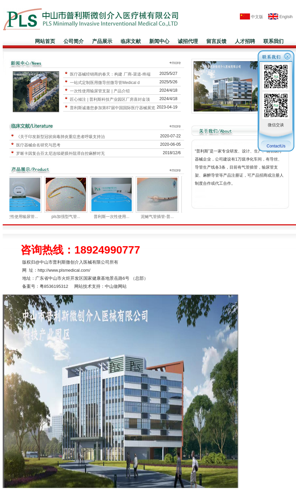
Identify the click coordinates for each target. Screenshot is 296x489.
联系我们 (273, 41)
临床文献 (131, 41)
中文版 (251, 16)
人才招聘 (245, 41)
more (176, 62)
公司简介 (74, 41)
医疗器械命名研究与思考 (38, 145)
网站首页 (45, 41)
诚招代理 (188, 41)
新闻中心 (159, 41)
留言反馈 (216, 41)
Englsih (278, 16)
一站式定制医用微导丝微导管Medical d (104, 82)
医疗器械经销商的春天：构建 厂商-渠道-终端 (110, 74)
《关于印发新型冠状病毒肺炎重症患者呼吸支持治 (60, 136)
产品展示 (102, 41)
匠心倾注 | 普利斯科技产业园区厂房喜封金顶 (110, 99)
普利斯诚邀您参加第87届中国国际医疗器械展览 (112, 107)
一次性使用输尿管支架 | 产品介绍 (100, 91)
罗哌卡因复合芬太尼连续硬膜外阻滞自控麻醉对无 (60, 153)
